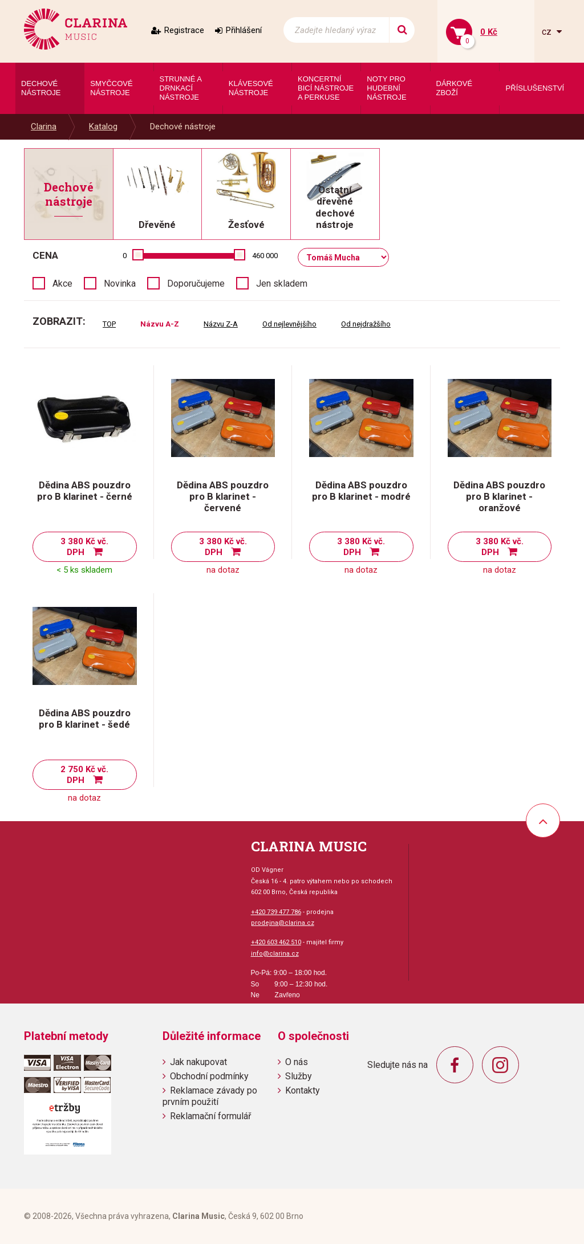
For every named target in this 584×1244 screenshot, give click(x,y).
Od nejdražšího (366, 324)
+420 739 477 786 (276, 912)
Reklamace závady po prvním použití (210, 1096)
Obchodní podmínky (209, 1076)
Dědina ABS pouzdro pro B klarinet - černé (84, 490)
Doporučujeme (196, 283)
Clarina (43, 126)
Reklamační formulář (210, 1116)
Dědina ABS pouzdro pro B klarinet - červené (223, 496)
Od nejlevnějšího (289, 324)
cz (548, 31)
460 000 (265, 255)
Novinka (120, 283)
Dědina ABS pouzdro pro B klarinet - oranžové (499, 496)
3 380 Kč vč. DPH (84, 546)
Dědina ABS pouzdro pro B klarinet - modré (361, 490)
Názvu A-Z (159, 324)
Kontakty (302, 1090)
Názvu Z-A (221, 324)
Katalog (103, 126)
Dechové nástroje (183, 126)
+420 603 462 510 (276, 942)
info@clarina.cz (275, 953)
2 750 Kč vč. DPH (84, 774)
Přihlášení (244, 30)
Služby (298, 1076)
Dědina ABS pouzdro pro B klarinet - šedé (85, 718)
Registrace (184, 30)
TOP (109, 324)
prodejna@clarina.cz (282, 923)
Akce (62, 283)
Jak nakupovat (198, 1062)
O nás (296, 1062)
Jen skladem (281, 283)
